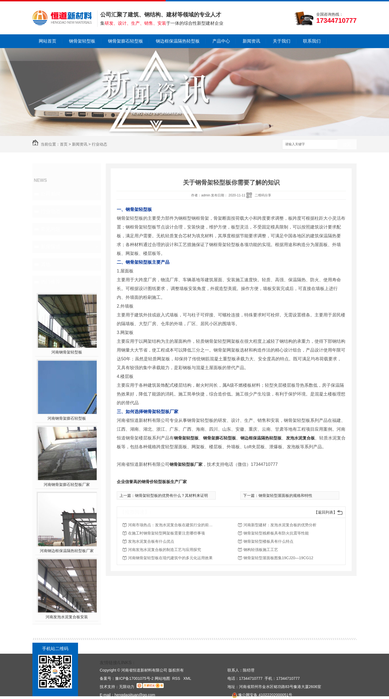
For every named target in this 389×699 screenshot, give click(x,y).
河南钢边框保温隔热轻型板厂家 (67, 550)
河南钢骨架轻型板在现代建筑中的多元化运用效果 (170, 558)
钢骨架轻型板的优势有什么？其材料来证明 (171, 495)
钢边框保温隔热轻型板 (178, 41)
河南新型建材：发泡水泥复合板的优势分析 (279, 525)
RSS (176, 678)
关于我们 (281, 41)
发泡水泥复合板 (300, 438)
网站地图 (162, 678)
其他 (46, 264)
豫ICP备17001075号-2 (134, 678)
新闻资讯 (251, 41)
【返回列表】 (325, 512)
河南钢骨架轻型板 (66, 352)
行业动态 (99, 144)
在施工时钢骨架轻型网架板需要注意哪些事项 (166, 533)
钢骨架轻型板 (82, 41)
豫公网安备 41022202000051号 (259, 695)
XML (187, 678)
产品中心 (221, 41)
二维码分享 (263, 195)
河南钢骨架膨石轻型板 (67, 418)
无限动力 (126, 686)
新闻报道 (50, 246)
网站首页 (47, 41)
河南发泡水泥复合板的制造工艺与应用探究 (164, 549)
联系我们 (312, 41)
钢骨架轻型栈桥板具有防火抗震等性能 (276, 533)
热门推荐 (50, 282)
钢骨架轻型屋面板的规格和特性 (285, 495)
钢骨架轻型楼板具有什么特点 (268, 541)
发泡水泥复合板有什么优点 (151, 541)
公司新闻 (50, 194)
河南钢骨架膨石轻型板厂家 (67, 484)
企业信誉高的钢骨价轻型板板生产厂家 (152, 481)
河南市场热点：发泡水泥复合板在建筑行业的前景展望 (172, 525)
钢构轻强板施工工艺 (260, 549)
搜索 (347, 144)
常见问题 (50, 229)
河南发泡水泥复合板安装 (67, 617)
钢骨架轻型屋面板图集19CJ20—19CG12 (278, 558)
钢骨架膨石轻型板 (125, 41)
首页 (64, 144)
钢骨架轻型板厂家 (186, 464)
